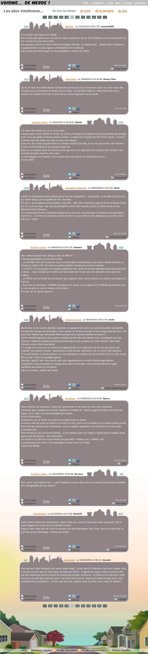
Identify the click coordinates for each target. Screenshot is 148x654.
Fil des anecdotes (67, 650)
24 (93, 17)
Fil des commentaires (94, 650)
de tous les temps (64, 10)
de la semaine (104, 10)
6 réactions (75, 237)
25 (99, 17)
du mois (85, 10)
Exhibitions (70, 398)
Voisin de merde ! (30, 65)
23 (88, 17)
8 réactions (75, 504)
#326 (26, 26)
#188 (26, 188)
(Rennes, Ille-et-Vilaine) (118, 237)
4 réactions (75, 388)
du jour (122, 10)
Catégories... (98, 3)
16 (50, 17)
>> (105, 17)
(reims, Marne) (121, 503)
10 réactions (75, 550)
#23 (25, 560)
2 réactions (75, 464)
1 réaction (75, 112)
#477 (120, 514)
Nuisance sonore (40, 122)
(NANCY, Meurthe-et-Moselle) (116, 388)
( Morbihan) (122, 599)
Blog (117, 3)
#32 (121, 474)
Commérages (39, 514)
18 (61, 17)
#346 (120, 247)
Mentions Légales (41, 650)
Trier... (86, 3)
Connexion (140, 3)
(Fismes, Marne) (121, 177)
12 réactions (75, 309)
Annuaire (127, 3)
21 (77, 17)
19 (66, 17)
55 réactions (75, 69)
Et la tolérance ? (30, 69)
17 (55, 17)
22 (83, 17)
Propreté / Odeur (39, 474)
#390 (26, 320)
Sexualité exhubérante (76, 188)
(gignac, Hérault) (120, 69)
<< (44, 17)
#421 (26, 398)
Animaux (69, 26)
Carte (110, 3)
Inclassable (70, 79)
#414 (26, 79)
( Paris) (124, 463)
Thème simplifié (121, 650)
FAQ (24, 650)
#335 (120, 122)
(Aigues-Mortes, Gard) (118, 549)
